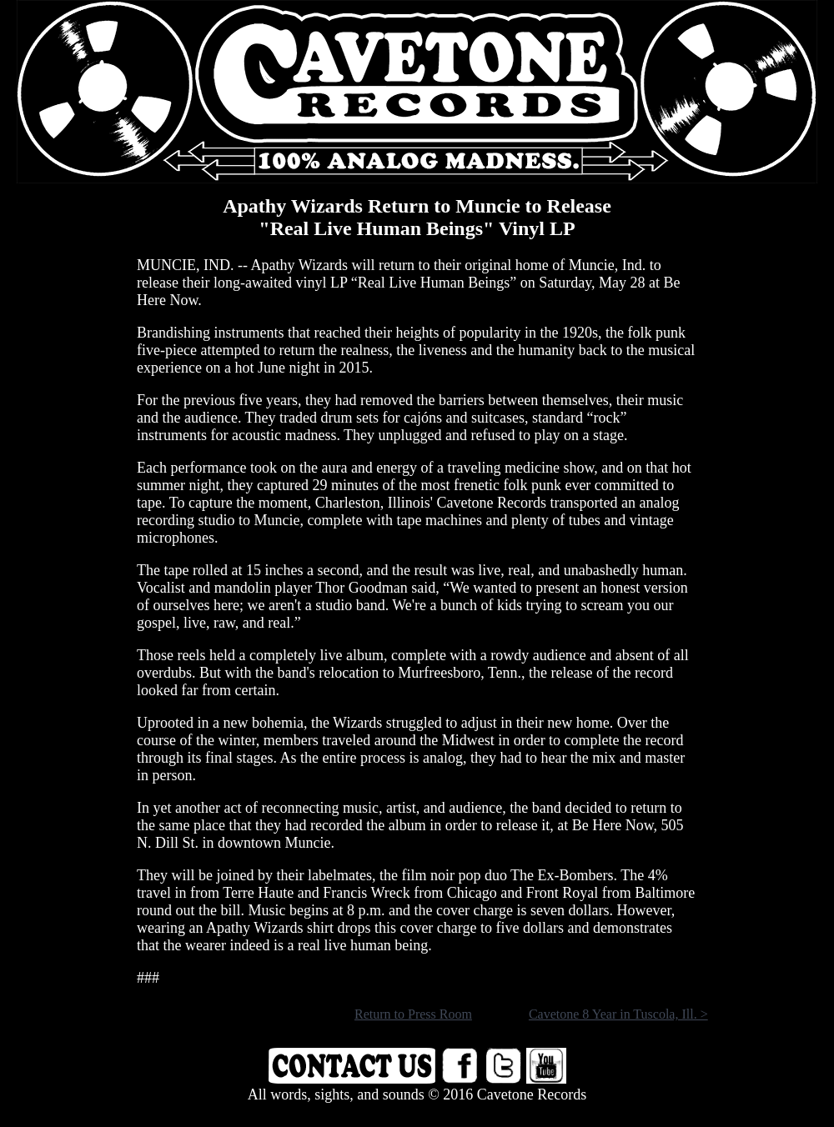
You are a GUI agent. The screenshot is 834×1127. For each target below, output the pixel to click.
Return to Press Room (413, 1014)
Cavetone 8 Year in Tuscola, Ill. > (618, 1014)
